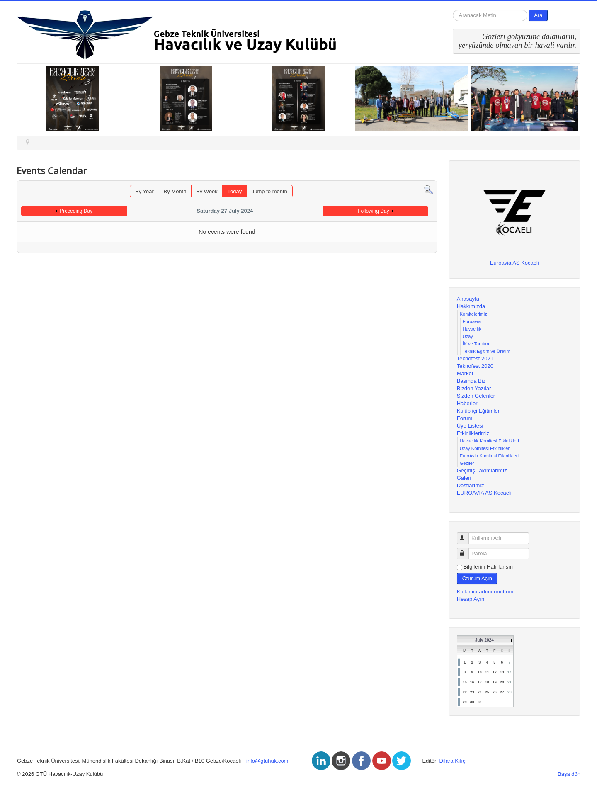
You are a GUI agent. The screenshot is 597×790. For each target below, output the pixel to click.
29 (465, 702)
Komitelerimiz (473, 313)
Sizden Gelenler (476, 396)
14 (509, 672)
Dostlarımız (470, 485)
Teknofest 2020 (475, 366)
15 (465, 682)
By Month (175, 191)
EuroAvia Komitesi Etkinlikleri (489, 455)
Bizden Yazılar (474, 388)
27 (502, 692)
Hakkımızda (471, 306)
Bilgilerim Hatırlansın (488, 567)
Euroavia (472, 321)
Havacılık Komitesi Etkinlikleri (489, 440)
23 (472, 692)
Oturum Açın (477, 578)
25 (487, 692)
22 (465, 692)
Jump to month (269, 191)
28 (509, 692)
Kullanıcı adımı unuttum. (486, 591)
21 (509, 682)
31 (480, 702)
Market (465, 373)
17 (480, 682)
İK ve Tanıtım (476, 343)
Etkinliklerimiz (473, 433)
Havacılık (472, 328)
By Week (207, 191)
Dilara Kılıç (452, 761)
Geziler (467, 463)
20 (502, 682)
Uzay (468, 336)
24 (480, 692)
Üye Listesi (470, 426)
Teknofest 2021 (475, 358)
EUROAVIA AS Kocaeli (484, 493)
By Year (144, 191)
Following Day (373, 211)
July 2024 (484, 640)
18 (487, 682)
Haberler (467, 403)
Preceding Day (76, 211)
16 (472, 682)
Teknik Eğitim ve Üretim (486, 351)
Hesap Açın (471, 599)
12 (495, 672)
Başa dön (569, 774)
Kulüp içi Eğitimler (478, 411)
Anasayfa (468, 299)
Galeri (464, 478)
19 (495, 682)
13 (502, 672)
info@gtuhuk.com (267, 761)
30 (472, 702)
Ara (538, 15)
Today (234, 191)
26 (495, 692)
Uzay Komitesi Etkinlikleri (485, 448)
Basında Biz (471, 381)
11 (487, 672)
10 (480, 672)
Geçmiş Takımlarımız (482, 470)
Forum (465, 418)
